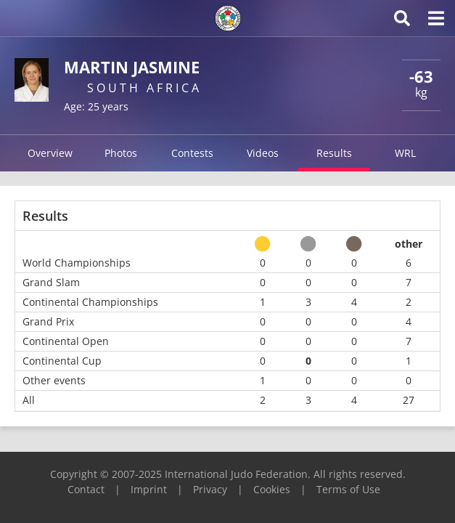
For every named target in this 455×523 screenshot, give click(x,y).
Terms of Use (348, 489)
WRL (405, 153)
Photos (120, 153)
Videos (263, 153)
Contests (192, 153)
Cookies (271, 489)
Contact (85, 489)
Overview (50, 153)
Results (334, 153)
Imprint (149, 489)
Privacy (210, 489)
